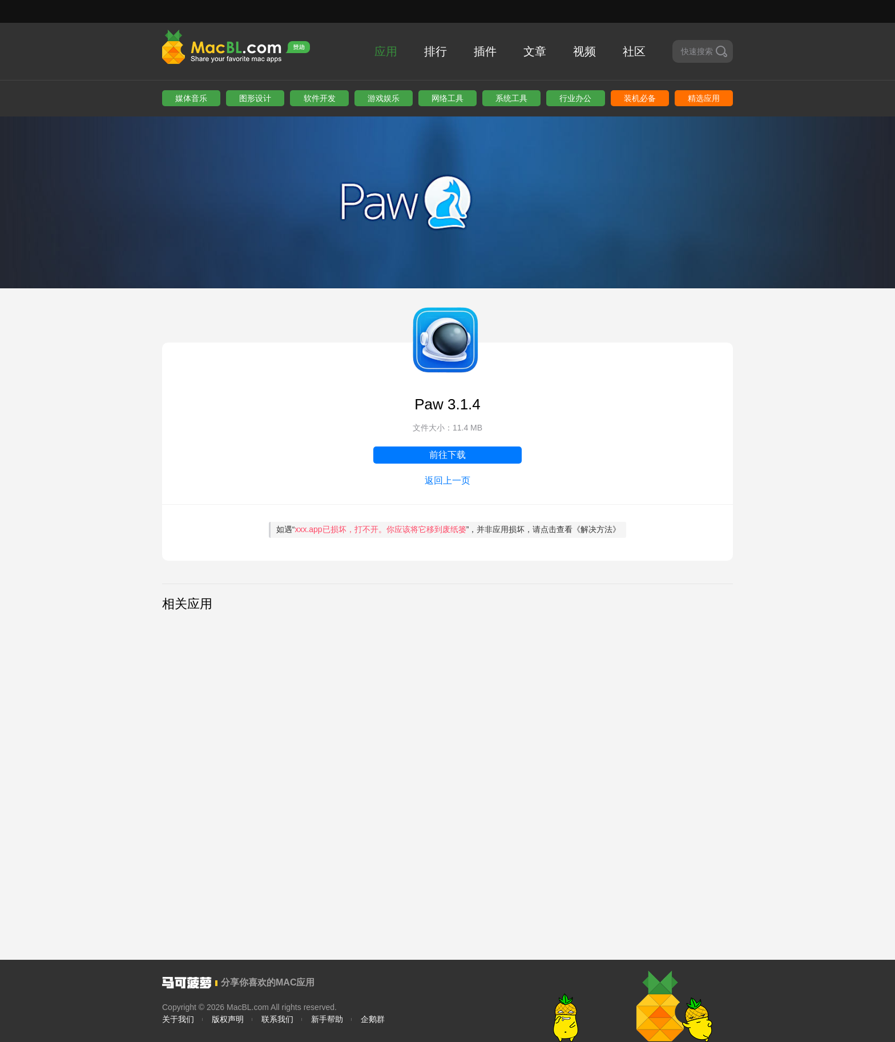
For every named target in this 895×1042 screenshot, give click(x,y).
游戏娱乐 (384, 98)
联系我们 (277, 1019)
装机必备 (640, 98)
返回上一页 (447, 480)
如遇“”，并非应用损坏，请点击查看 (448, 529)
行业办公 (575, 98)
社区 (634, 51)
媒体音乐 (191, 98)
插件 (485, 51)
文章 (534, 51)
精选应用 (704, 98)
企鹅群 (373, 1019)
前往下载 (447, 455)
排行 (435, 51)
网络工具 (447, 98)
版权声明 (228, 1019)
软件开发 (320, 98)
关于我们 (178, 1019)
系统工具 (511, 98)
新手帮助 (327, 1019)
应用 (385, 51)
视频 (584, 51)
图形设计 (255, 98)
